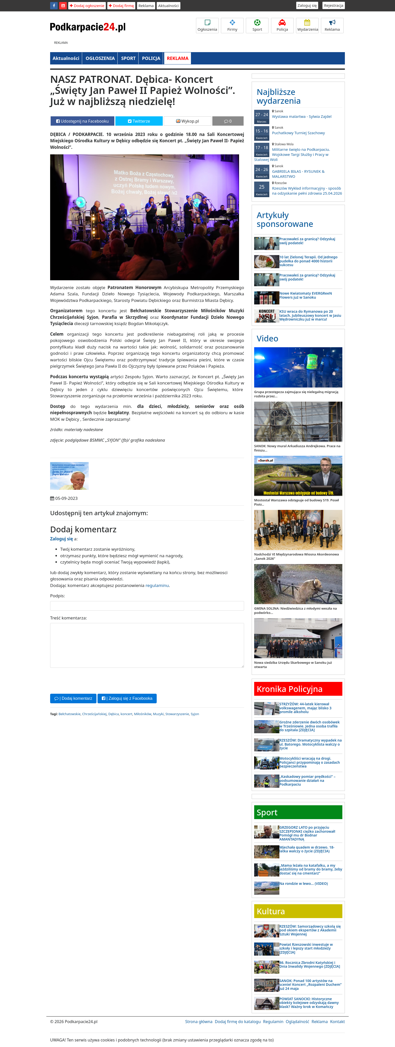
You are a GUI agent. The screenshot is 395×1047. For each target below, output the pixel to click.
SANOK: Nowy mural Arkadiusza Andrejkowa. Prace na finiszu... (297, 448)
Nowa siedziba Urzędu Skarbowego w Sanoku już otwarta (293, 664)
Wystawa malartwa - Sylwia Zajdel (298, 114)
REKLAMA (177, 58)
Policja (282, 25)
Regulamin (273, 1021)
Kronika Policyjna (290, 688)
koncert (126, 714)
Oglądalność (297, 1021)
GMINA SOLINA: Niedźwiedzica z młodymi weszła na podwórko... (295, 610)
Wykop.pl (187, 121)
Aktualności (168, 5)
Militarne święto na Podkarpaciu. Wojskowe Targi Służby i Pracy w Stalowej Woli (298, 152)
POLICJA (151, 58)
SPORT (128, 58)
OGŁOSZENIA (100, 58)
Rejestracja (333, 5)
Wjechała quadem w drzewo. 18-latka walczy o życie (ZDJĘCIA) (306, 849)
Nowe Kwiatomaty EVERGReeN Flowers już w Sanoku (305, 295)
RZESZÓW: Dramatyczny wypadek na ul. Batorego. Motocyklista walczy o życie (310, 744)
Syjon (195, 714)
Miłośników (142, 714)
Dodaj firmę (121, 5)
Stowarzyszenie (177, 714)
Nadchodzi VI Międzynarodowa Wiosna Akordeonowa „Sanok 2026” (296, 556)
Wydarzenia (308, 25)
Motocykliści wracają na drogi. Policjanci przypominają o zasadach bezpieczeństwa (309, 762)
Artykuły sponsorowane (285, 219)
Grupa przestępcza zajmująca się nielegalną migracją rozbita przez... (296, 394)
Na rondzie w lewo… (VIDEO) (303, 883)
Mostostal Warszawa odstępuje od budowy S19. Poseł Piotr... (296, 502)
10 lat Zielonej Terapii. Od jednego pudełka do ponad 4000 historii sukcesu (308, 261)
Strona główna (198, 1021)
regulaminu (157, 585)
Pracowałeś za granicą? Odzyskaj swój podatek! (307, 240)
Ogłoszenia (207, 25)
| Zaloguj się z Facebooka (127, 698)
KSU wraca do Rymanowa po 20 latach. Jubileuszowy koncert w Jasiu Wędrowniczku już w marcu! (310, 315)
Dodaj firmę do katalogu (238, 1021)
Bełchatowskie (69, 714)
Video (267, 338)
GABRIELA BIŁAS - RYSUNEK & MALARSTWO (298, 171)
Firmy (232, 25)
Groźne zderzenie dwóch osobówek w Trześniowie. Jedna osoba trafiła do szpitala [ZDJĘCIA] (309, 726)
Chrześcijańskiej (94, 714)
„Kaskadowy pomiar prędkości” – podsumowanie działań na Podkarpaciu (307, 780)
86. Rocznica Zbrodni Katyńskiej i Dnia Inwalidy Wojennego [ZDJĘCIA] (309, 964)
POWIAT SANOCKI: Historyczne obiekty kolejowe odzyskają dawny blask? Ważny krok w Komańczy (309, 1002)
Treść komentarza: (68, 618)
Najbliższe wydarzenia (279, 96)
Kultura (271, 911)
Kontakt (337, 1021)
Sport (257, 25)
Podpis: (57, 596)
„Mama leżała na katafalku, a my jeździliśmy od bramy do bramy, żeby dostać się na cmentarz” (310, 869)
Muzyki (158, 714)
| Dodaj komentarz (73, 698)
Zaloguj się (307, 5)
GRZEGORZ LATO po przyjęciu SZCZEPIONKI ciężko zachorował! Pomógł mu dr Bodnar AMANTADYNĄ (307, 833)
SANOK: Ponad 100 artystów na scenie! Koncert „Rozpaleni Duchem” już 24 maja (310, 984)
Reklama (146, 5)
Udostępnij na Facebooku (82, 121)
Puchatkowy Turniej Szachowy (298, 130)
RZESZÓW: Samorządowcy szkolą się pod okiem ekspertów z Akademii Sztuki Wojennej (310, 930)
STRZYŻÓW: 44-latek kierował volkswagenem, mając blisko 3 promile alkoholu (305, 708)
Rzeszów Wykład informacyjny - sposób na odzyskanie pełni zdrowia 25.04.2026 (298, 188)
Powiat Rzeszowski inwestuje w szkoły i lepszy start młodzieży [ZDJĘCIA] (306, 948)
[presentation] (88, 680)
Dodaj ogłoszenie (87, 5)
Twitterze (139, 121)
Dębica (113, 714)
